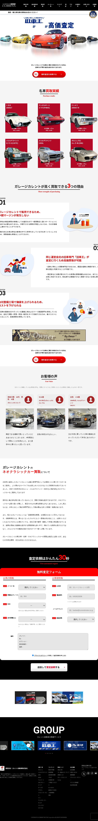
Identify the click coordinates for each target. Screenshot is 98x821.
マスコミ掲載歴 (74, 782)
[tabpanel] (49, 745)
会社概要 (72, 770)
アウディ (40, 790)
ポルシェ (40, 770)
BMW (39, 777)
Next (70, 745)
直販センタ (60, 775)
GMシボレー (41, 782)
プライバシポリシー (40, 655)
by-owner (51, 787)
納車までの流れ (52, 790)
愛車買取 (50, 772)
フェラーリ (41, 780)
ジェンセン (41, 805)
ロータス (40, 787)
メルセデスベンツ (42, 772)
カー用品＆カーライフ (63, 772)
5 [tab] (52, 753)
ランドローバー (42, 800)
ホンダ (40, 803)
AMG (39, 775)
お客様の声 (51, 780)
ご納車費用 (51, 792)
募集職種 (72, 775)
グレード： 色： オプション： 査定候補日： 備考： (53, 641)
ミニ (39, 797)
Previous (28, 745)
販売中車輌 (51, 770)
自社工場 (60, 770)
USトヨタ (40, 808)
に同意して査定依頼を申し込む (50, 655)
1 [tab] (45, 753)
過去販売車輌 (51, 775)
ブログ (50, 777)
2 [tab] (47, 753)
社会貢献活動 (73, 785)
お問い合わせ (73, 772)
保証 (49, 795)
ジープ (40, 785)
